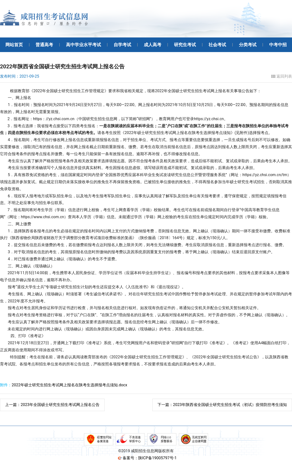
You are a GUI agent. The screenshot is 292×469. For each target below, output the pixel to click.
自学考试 (122, 44)
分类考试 (247, 44)
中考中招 (278, 44)
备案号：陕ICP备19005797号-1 (150, 458)
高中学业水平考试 (83, 44)
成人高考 (152, 44)
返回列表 (281, 76)
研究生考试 (185, 44)
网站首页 (14, 44)
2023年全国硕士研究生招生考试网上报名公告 (52, 404)
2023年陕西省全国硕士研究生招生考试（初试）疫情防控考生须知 (222, 404)
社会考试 (217, 44)
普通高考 (44, 44)
